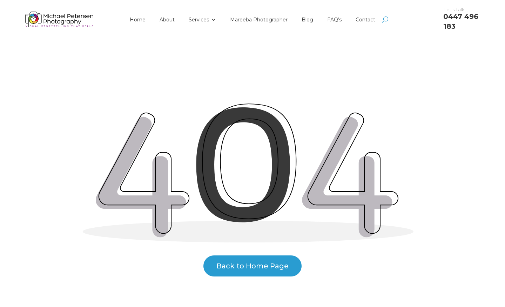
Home (138, 19)
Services (199, 19)
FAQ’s (334, 19)
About (167, 19)
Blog (307, 19)
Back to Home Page (252, 266)
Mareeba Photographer (259, 19)
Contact (365, 19)
